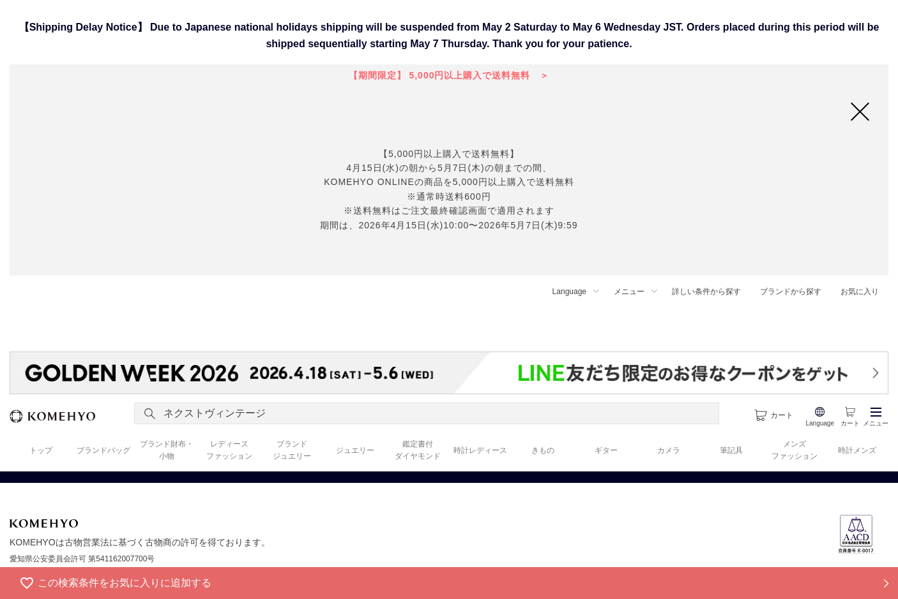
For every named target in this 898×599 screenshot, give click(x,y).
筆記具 (731, 450)
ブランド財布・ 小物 (167, 450)
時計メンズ (857, 450)
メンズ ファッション (795, 450)
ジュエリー (355, 450)
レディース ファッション (229, 450)
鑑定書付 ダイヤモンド (418, 450)
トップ (40, 450)
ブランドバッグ (103, 450)
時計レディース (480, 450)
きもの (542, 450)
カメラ (668, 450)
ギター (606, 450)
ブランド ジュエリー (292, 450)
